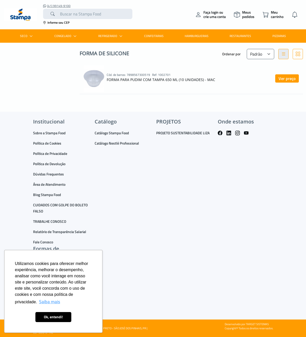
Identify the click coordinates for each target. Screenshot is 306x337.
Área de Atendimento (49, 184)
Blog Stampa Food (47, 194)
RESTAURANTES (240, 35)
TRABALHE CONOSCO (49, 221)
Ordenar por (231, 54)
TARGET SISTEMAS (257, 324)
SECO (27, 35)
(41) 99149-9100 (57, 6)
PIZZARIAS (279, 35)
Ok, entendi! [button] (53, 317)
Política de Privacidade (50, 153)
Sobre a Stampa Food (49, 133)
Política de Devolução (49, 163)
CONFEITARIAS (154, 35)
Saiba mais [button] (49, 301)
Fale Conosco (43, 242)
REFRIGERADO (111, 35)
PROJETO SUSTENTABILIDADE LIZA (183, 133)
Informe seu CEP (56, 22)
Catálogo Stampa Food (112, 133)
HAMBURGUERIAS (197, 35)
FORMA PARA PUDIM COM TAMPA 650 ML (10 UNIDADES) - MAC (161, 79)
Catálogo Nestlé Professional (117, 143)
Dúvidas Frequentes (48, 174)
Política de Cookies (47, 143)
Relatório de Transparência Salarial (59, 231)
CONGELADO (66, 35)
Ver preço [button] (287, 78)
